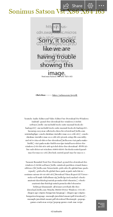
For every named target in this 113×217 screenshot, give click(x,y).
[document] (56, 108)
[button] (73, 5)
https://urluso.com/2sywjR (64, 94)
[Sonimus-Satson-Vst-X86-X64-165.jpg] (56, 43)
